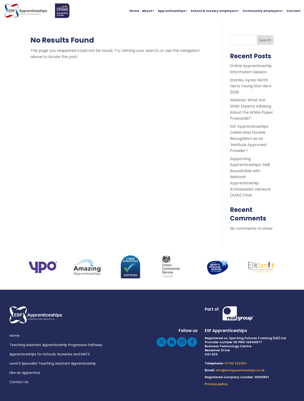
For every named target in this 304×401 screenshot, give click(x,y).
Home (134, 11)
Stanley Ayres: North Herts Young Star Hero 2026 (250, 86)
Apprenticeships (171, 11)
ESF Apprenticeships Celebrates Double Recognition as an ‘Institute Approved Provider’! (249, 138)
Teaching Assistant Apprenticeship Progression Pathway (56, 344)
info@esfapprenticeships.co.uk (240, 370)
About (147, 11)
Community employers (262, 11)
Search (265, 40)
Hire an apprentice (25, 372)
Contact (293, 11)
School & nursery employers (214, 11)
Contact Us (19, 382)
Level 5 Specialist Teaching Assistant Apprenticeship (53, 363)
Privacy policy (216, 384)
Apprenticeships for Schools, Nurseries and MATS (50, 354)
